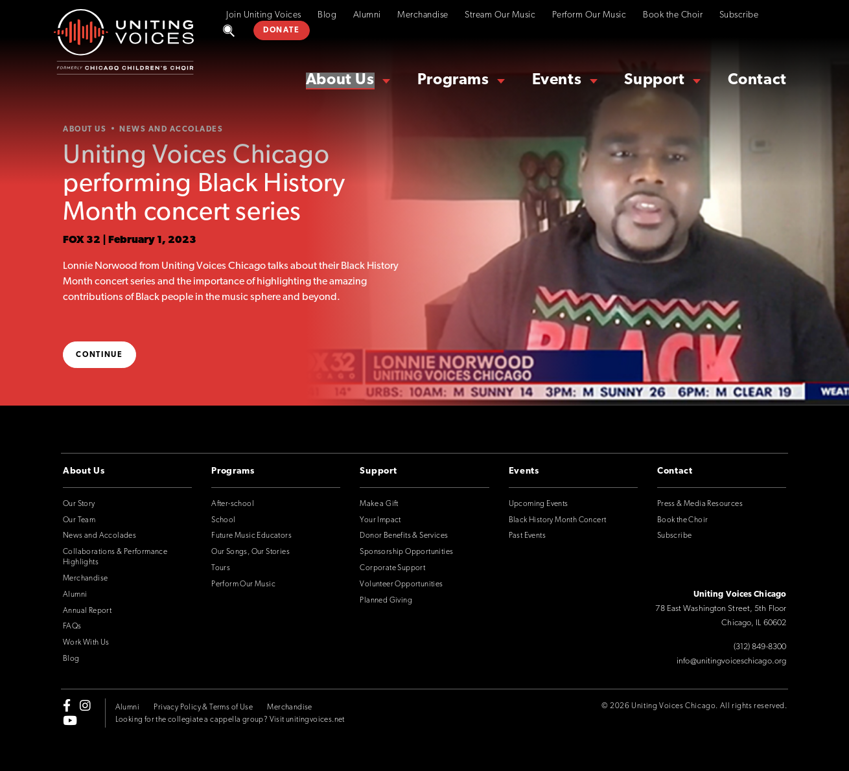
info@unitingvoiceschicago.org (731, 661)
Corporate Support (392, 568)
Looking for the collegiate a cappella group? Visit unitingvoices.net (230, 720)
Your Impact (380, 520)
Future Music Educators (251, 536)
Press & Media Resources (700, 504)
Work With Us (86, 643)
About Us (340, 80)
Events (557, 80)
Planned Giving (386, 600)
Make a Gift (379, 504)
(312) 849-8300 (760, 647)
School (223, 520)
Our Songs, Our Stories (250, 552)
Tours (220, 568)
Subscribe (739, 15)
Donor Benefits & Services (404, 536)
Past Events (527, 536)
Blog (327, 15)
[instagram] (85, 705)
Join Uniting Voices (263, 15)
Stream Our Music (500, 15)
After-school (232, 504)
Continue (99, 355)
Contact (757, 80)
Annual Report (87, 611)
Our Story (79, 504)
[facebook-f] (67, 705)
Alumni (367, 15)
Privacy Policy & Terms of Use (203, 707)
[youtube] (70, 720)
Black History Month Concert (558, 520)
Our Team (79, 520)
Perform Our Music (589, 15)
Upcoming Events (538, 504)
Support (654, 80)
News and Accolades (99, 536)
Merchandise (422, 15)
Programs (453, 80)
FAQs (72, 626)
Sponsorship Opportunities (406, 552)
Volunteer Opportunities (401, 584)
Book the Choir (673, 15)
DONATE (281, 30)
